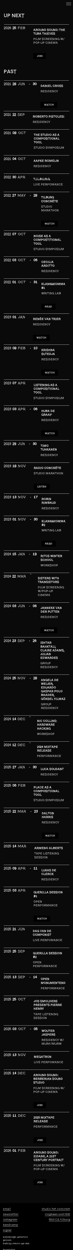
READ (48, 306)
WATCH (49, 104)
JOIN (39, 56)
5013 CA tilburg (59, 1219)
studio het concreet (56, 1209)
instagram (10, 1219)
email (7, 1209)
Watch (50, 835)
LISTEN (41, 486)
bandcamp (10, 1225)
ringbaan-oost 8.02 (57, 1214)
